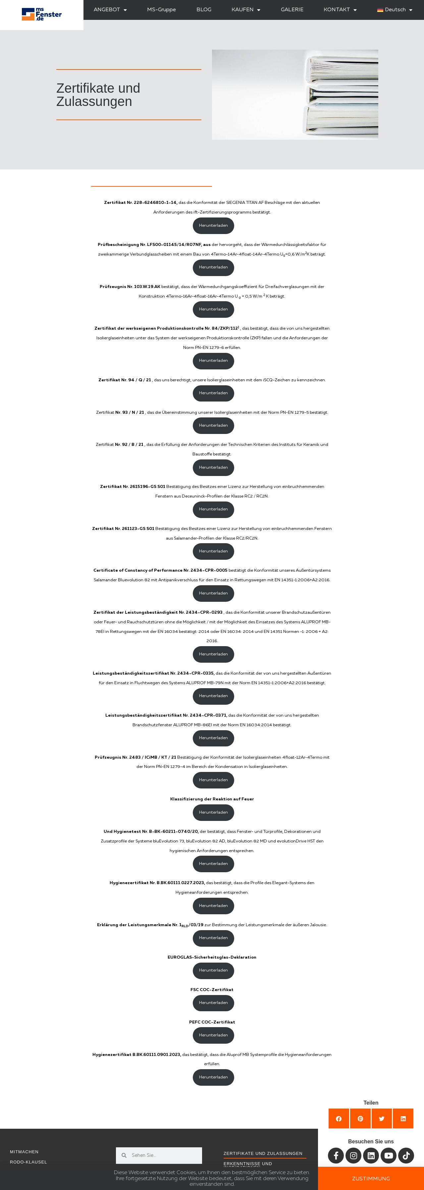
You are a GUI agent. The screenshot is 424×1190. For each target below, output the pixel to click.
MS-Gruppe (161, 10)
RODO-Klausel (28, 1162)
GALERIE (292, 10)
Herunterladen (213, 225)
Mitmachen (24, 1151)
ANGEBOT (110, 10)
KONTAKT (340, 10)
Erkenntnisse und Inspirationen (248, 1165)
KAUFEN (246, 10)
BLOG (203, 10)
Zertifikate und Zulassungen (263, 1153)
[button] (339, 1118)
